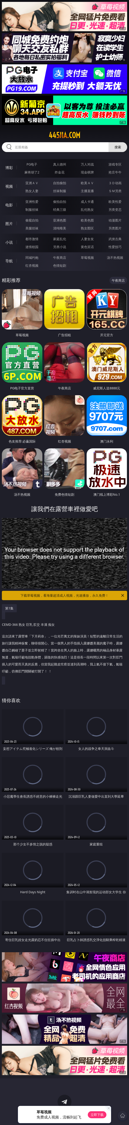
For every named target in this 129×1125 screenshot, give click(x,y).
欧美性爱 (115, 201)
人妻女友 (87, 239)
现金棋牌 (87, 172)
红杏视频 (31, 265)
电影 (9, 205)
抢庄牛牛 (115, 172)
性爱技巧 (115, 247)
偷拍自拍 (59, 201)
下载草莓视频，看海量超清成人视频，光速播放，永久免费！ (72, 595)
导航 (9, 260)
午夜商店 (59, 257)
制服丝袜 (31, 209)
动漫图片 (115, 220)
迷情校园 (31, 247)
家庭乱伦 (59, 239)
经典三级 (59, 209)
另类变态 (115, 209)
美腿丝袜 (31, 228)
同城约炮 (31, 257)
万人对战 (87, 164)
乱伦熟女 (87, 209)
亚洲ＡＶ (31, 183)
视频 (9, 186)
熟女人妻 (31, 191)
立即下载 (97, 1114)
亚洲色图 (59, 220)
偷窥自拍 (31, 220)
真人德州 (59, 164)
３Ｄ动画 (115, 183)
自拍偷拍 (59, 183)
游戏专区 (115, 164)
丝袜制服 (59, 191)
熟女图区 (87, 228)
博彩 (9, 167)
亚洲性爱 (31, 201)
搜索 (118, 147)
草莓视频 (87, 257)
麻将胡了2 (31, 172)
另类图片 (115, 228)
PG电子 (32, 164)
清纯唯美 (59, 228)
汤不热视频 (115, 257)
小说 (9, 242)
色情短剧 (59, 265)
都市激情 (31, 239)
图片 (9, 223)
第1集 (9, 608)
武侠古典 (115, 239)
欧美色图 (87, 220)
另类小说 (59, 247)
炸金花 (59, 172)
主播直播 (87, 191)
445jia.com (64, 135)
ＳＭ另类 (115, 191)
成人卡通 (87, 201)
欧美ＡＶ (87, 183)
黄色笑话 (87, 247)
